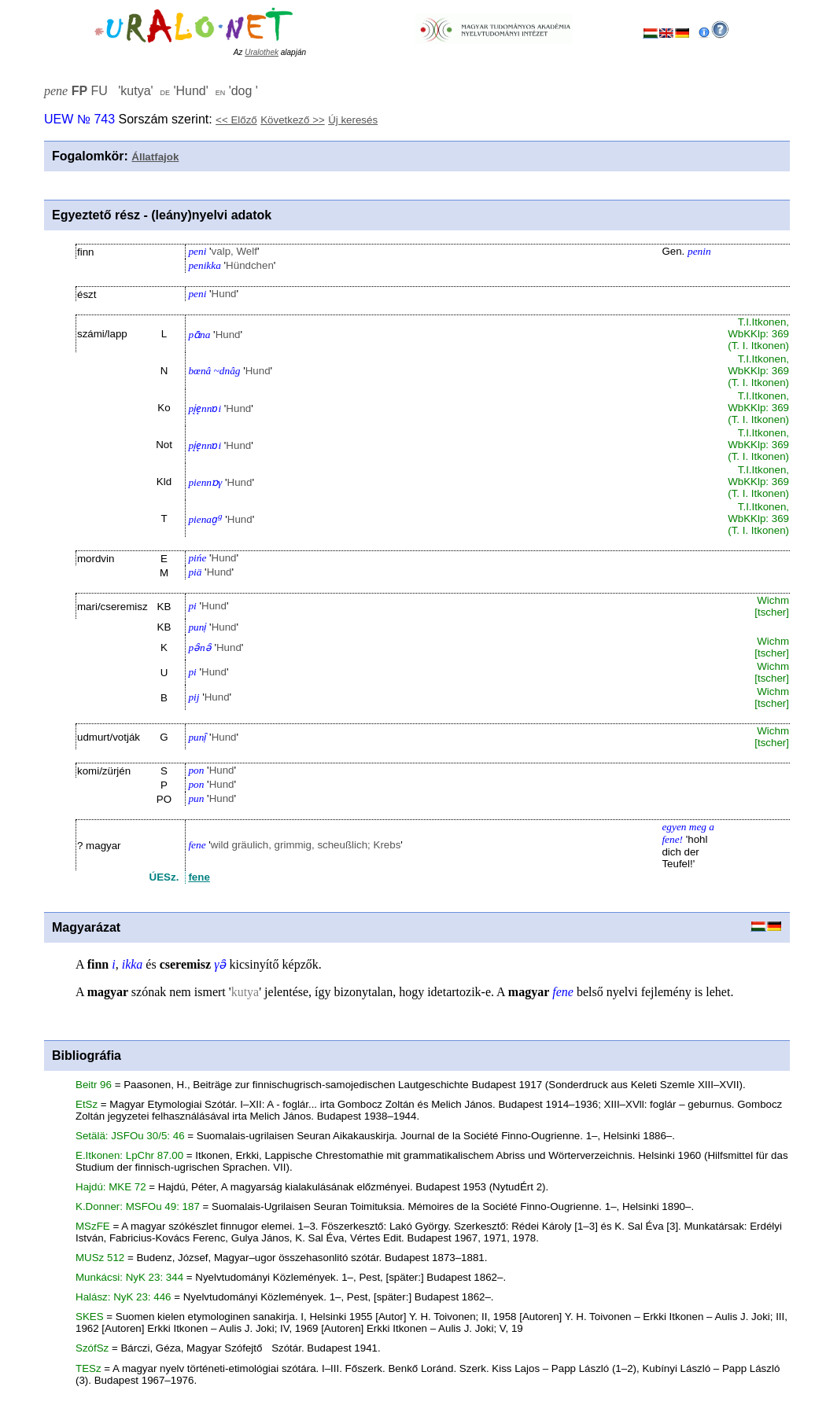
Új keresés (353, 120)
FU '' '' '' (151, 90)
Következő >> (292, 120)
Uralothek (261, 52)
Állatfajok (155, 157)
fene (198, 877)
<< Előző (236, 120)
